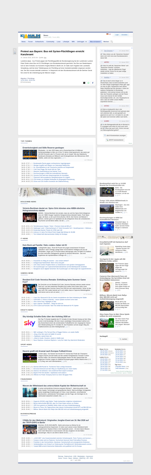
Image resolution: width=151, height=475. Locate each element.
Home (60, 458)
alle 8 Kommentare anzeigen (115, 135)
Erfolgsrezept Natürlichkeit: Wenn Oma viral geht (49, 263)
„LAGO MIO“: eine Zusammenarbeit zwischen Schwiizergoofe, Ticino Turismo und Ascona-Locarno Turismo (67, 438)
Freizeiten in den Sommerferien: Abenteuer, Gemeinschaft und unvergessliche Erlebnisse (62, 442)
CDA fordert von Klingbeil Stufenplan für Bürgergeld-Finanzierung (54, 179)
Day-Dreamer (108, 51)
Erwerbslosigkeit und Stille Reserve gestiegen (43, 148)
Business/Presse (28, 414)
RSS (91, 458)
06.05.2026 (104, 351)
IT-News (24, 238)
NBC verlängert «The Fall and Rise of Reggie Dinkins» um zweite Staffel (56, 332)
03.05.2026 (104, 359)
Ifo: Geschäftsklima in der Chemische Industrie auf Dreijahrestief (54, 167)
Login (117, 34)
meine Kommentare (116, 373)
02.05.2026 (104, 361)
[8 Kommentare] (26, 82)
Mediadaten (81, 456)
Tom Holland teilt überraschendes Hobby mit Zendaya (50, 234)
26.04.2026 (119, 351)
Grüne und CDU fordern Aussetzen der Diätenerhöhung (51, 181)
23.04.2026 (119, 356)
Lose (58, 41)
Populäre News (120, 366)
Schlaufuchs (39, 41)
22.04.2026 (119, 358)
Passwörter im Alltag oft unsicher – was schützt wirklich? (51, 261)
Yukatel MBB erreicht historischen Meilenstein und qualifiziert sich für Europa (58, 446)
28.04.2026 (104, 368)
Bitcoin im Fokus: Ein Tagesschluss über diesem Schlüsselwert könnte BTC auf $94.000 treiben (63, 407)
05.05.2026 (104, 353)
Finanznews (26, 379)
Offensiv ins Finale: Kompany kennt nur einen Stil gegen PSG (53, 375)
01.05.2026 (104, 363)
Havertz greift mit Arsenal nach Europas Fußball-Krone (47, 351)
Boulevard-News (28, 202)
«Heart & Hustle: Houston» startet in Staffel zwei (49, 338)
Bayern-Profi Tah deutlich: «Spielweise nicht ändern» (50, 373)
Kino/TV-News (27, 310)
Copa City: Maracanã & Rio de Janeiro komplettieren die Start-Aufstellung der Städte (60, 297)
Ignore (125, 373)
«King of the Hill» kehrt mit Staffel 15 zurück (47, 334)
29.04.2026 (104, 366)
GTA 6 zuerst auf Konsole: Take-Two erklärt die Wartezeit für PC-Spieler (56, 305)
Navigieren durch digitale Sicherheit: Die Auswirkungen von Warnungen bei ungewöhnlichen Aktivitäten (66, 269)
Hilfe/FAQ (82, 458)
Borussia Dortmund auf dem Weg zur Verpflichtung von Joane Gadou (55, 369)
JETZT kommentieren (114, 140)
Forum (30, 41)
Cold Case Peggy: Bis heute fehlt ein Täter (47, 169)
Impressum (89, 456)
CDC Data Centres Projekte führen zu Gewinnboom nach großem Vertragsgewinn (59, 265)
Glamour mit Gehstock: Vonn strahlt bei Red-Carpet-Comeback (53, 371)
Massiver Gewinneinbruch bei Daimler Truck (47, 171)
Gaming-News (27, 273)
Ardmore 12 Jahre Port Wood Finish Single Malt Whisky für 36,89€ (54, 232)
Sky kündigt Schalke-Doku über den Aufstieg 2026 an (46, 317)
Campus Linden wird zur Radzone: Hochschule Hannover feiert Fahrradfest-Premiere (60, 440)
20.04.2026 (119, 362)
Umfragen (82, 41)
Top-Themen (26, 141)
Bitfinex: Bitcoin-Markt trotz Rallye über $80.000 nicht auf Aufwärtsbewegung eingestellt (61, 409)
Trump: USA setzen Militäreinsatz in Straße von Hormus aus (114, 201)
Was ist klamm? (95, 41)
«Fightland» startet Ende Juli (42, 336)
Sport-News (26, 344)
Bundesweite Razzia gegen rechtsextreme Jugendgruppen (52, 163)
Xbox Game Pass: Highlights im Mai (45, 301)
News (24, 41)
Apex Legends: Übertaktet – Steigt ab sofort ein (48, 303)
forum (130, 143)
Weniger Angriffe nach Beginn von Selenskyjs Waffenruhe (52, 165)
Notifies (130, 373)
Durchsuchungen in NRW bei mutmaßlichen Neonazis (50, 173)
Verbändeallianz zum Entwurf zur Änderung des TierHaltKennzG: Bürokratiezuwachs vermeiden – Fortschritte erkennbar (71, 444)
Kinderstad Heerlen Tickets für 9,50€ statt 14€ (48, 230)
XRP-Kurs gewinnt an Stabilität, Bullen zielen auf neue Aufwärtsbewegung (57, 405)
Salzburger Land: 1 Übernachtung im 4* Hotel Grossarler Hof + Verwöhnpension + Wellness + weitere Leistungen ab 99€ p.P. (73, 228)
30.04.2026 (104, 364)
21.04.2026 (119, 360)
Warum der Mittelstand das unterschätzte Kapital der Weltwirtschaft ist (54, 386)
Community (50, 41)
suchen (123, 339)
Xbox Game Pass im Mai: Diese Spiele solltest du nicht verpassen (114, 315)
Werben (106, 41)
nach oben (126, 461)
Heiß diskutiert (120, 368)
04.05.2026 (104, 355)
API (87, 458)
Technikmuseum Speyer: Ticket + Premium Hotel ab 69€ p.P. (52, 226)
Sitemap (60, 456)
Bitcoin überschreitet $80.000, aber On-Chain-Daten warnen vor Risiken (56, 403)
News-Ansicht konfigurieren (124, 371)
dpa (45, 57)
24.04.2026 (119, 355)
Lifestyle (66, 41)
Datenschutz (68, 456)
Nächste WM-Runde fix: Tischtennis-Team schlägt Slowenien (53, 367)
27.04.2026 (104, 370)
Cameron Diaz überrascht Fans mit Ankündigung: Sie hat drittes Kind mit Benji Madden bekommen (114, 278)
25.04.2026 (119, 353)
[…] (62, 158)
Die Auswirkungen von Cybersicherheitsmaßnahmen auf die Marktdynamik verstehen (60, 267)
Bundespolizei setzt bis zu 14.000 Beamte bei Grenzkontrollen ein (113, 184)
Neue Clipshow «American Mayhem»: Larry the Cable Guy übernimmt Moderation (59, 340)
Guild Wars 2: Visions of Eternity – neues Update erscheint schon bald (56, 299)
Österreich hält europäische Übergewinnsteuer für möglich (52, 177)
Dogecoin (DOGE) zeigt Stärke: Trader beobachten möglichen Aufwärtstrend (57, 401)
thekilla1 (106, 77)
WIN (73, 41)
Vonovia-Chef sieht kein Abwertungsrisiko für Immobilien (51, 175)
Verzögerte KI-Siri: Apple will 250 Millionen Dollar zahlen (112, 260)
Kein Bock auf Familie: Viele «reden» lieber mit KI (45, 245)
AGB (74, 456)
